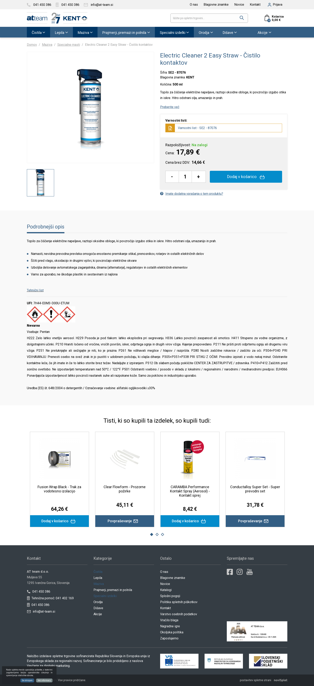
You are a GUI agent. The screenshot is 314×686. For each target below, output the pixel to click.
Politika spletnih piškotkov (178, 602)
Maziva (83, 32)
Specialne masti (68, 45)
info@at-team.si (41, 611)
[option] (40, 182)
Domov (32, 45)
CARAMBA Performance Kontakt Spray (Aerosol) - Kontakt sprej (190, 491)
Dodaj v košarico (246, 176)
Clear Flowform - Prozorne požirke (125, 489)
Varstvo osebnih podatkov (178, 614)
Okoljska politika (171, 632)
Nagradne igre (170, 626)
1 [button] (151, 534)
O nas (194, 4)
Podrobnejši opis (45, 227)
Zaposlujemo (169, 638)
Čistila (37, 32)
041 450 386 (38, 591)
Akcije (263, 32)
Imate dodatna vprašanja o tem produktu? (191, 194)
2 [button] (157, 534)
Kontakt (255, 4)
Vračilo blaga (169, 620)
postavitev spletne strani (255, 680)
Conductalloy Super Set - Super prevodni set (255, 489)
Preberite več (169, 107)
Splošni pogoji (170, 596)
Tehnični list (35, 290)
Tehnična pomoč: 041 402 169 (50, 598)
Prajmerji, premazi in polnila (124, 32)
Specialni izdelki (172, 32)
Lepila (59, 32)
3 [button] (162, 534)
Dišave (228, 32)
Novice (239, 4)
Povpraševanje (125, 521)
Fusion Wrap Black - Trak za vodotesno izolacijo (59, 489)
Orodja (204, 32)
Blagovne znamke (216, 4)
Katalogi (166, 590)
